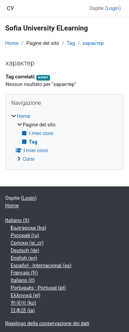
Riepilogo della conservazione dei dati (47, 323)
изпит (43, 77)
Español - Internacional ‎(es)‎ (41, 265)
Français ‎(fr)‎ (24, 273)
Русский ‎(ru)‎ (25, 235)
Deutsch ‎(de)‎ (25, 250)
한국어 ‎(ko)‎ (23, 303)
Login (113, 8)
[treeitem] (64, 138)
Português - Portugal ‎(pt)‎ (38, 288)
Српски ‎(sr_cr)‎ (27, 243)
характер (93, 43)
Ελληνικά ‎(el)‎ (25, 295)
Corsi (28, 159)
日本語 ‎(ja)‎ (23, 310)
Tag (71, 43)
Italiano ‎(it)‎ (17, 220)
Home (12, 43)
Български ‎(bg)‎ (28, 228)
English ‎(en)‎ (24, 258)
